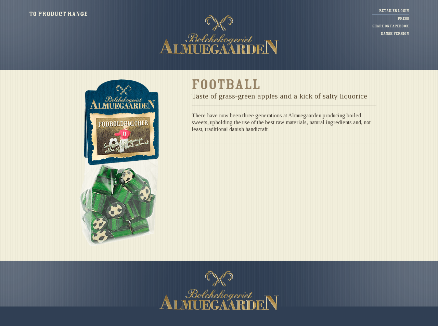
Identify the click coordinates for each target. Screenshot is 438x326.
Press (403, 18)
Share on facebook (390, 26)
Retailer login (394, 11)
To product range (58, 14)
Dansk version (395, 33)
